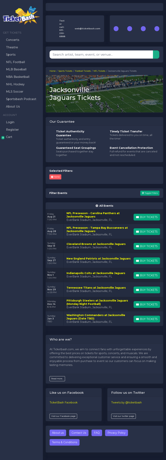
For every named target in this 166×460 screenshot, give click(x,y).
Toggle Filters (150, 193)
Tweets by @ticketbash (126, 402)
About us (58, 432)
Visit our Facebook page (63, 416)
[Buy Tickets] (147, 217)
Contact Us (79, 432)
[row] (104, 216)
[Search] (101, 54)
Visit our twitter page (123, 416)
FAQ (97, 432)
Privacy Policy (116, 432)
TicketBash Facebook (64, 402)
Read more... (57, 378)
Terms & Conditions (64, 442)
